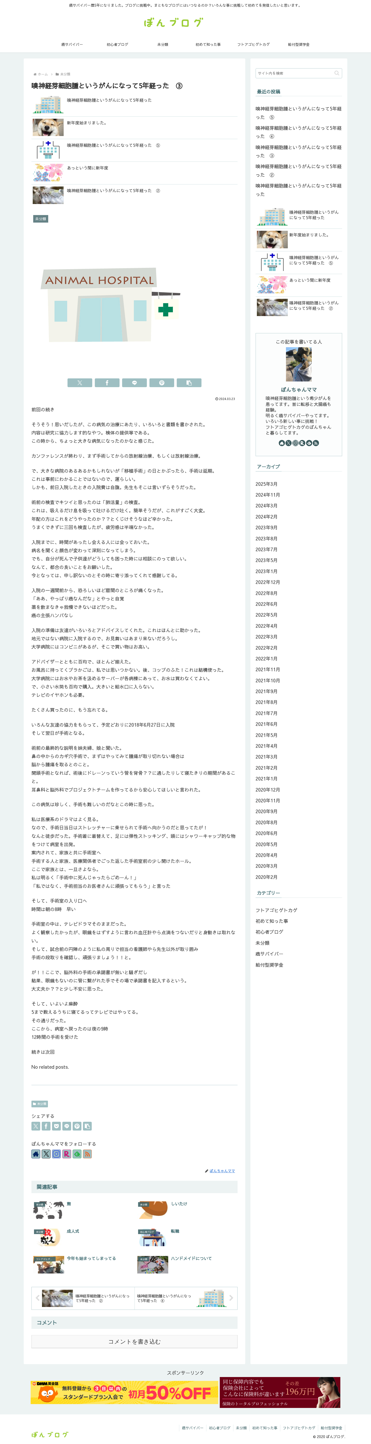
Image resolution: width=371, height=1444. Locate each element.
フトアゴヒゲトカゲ (299, 1427)
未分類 (39, 1104)
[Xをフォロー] (46, 1154)
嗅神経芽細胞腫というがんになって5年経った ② (299, 170)
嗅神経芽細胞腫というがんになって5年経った (299, 189)
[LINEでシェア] (134, 382)
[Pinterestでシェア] (161, 382)
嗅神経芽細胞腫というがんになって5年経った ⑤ (299, 112)
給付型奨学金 (331, 1427)
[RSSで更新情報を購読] (87, 1154)
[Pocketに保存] (56, 1126)
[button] (189, 382)
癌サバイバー (193, 1427)
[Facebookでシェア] (107, 382)
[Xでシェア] (80, 382)
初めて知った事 (264, 1427)
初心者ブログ (220, 1427)
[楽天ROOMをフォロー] (66, 1154)
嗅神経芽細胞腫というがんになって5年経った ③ (299, 151)
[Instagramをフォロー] (56, 1154)
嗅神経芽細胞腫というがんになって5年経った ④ (299, 132)
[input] (299, 73)
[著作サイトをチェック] (35, 1154)
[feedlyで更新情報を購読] (77, 1154)
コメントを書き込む (134, 1341)
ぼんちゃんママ (299, 389)
